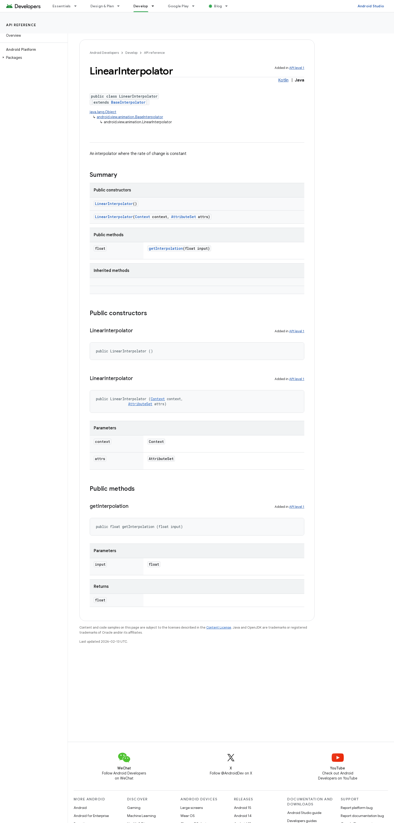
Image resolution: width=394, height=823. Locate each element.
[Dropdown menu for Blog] (228, 6)
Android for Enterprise (91, 815)
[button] (33, 58)
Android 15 (242, 807)
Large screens (191, 807)
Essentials (62, 6)
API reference (21, 25)
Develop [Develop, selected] (140, 6)
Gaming (133, 807)
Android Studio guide (304, 812)
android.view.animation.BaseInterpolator (130, 117)
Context (142, 216)
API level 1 (296, 68)
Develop (131, 53)
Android (80, 807)
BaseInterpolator (128, 102)
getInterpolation (166, 248)
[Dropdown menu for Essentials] (77, 6)
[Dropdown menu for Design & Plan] (120, 6)
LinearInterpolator (114, 203)
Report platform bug (357, 807)
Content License (218, 627)
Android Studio (371, 6)
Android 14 (243, 815)
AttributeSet (183, 216)
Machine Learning (141, 815)
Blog (218, 6)
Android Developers (104, 53)
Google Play (178, 6)
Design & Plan (102, 6)
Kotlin (283, 80)
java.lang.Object (103, 112)
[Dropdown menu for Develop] (155, 6)
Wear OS (187, 815)
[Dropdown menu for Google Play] (195, 6)
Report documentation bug (362, 815)
